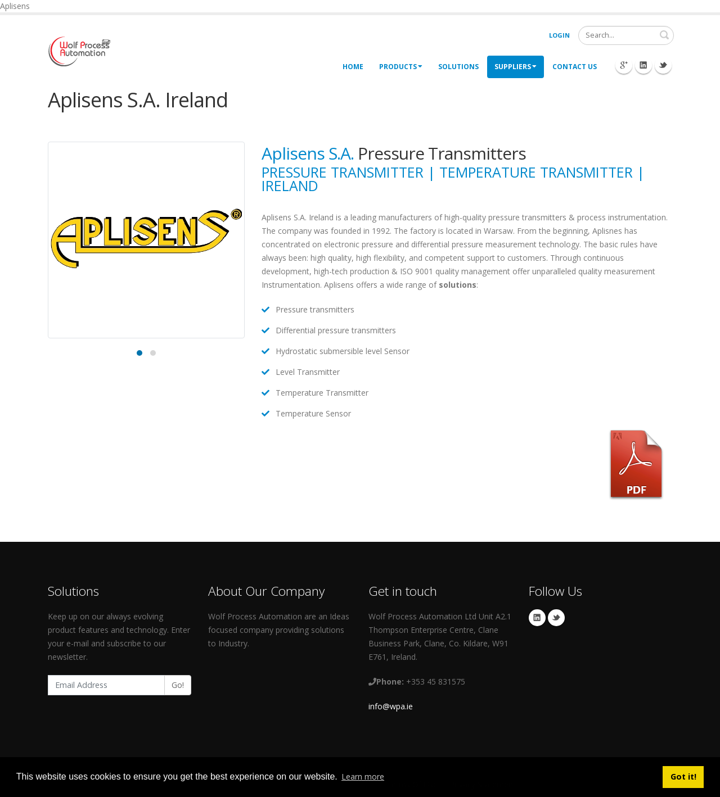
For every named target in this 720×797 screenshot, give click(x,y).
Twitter (556, 617)
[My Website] (79, 50)
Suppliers (515, 66)
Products (400, 66)
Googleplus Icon (623, 65)
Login (559, 35)
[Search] (626, 35)
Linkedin (537, 617)
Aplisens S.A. (308, 153)
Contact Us (574, 66)
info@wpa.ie (390, 706)
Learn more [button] (362, 776)
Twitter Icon (663, 65)
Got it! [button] (683, 776)
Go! (178, 685)
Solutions (458, 66)
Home (353, 66)
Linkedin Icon (643, 65)
